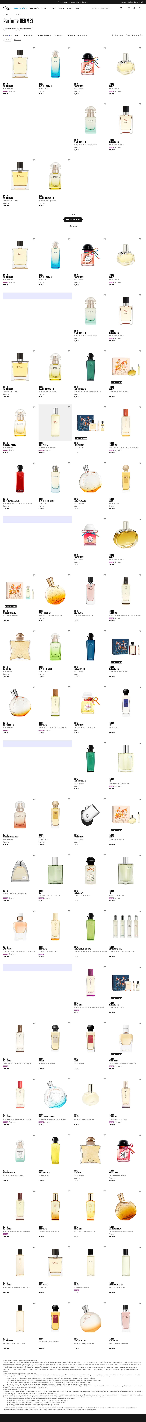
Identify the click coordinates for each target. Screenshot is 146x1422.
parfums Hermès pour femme (12, 1395)
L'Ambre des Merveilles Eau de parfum (121, 1231)
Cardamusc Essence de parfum (49, 1231)
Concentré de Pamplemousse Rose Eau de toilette (90, 951)
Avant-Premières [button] (20, 8)
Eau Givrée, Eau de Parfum (47, 447)
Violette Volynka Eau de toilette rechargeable (89, 1007)
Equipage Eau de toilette (47, 1063)
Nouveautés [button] (34, 8)
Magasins (123, 2)
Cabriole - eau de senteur (82, 895)
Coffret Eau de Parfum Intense (119, 392)
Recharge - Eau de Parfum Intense (14, 1343)
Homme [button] (52, 8)
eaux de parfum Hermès (9, 1366)
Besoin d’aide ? (138, 2)
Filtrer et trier (73, 226)
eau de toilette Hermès (73, 1364)
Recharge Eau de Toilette (117, 1287)
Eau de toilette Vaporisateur (48, 201)
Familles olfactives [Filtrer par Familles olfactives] (44, 35)
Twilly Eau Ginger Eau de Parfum (84, 727)
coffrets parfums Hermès (57, 1386)
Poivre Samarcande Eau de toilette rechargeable (125, 616)
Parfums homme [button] (25, 29)
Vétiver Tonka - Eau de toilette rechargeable (53, 727)
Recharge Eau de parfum (82, 1287)
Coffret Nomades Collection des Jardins (122, 951)
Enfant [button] (61, 8)
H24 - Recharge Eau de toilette (119, 783)
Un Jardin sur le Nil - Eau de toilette (85, 145)
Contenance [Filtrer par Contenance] (60, 35)
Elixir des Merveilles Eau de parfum (50, 616)
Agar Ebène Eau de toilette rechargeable (16, 1231)
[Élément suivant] (96, 2)
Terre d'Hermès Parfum (10, 201)
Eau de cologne (79, 671)
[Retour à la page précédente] (6, 15)
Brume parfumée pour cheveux (84, 1119)
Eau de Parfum (78, 89)
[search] (106, 9)
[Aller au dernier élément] (49, 2)
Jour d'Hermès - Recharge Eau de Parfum (122, 1063)
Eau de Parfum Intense (116, 145)
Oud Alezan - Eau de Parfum (118, 1119)
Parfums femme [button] (10, 29)
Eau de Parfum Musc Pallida (48, 951)
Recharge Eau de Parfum (117, 895)
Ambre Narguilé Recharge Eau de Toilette (16, 1287)
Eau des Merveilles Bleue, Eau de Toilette (52, 1119)
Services (130, 2)
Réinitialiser (17, 40)
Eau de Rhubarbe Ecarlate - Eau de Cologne (17, 503)
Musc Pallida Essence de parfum (84, 1231)
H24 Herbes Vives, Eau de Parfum (50, 895)
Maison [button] (78, 8)
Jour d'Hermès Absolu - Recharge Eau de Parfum (19, 951)
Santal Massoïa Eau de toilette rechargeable (17, 1063)
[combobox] (104, 8)
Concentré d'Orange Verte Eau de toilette (87, 392)
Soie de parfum (114, 503)
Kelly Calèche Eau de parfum (83, 616)
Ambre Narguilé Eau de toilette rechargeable (123, 447)
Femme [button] (44, 8)
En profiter (85, 2)
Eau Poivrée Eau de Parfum (118, 1175)
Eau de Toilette (8, 89)
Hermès (10, 1367)
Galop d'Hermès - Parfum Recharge (14, 894)
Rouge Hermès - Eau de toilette (49, 1341)
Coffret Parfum (79, 447)
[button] (20, 16)
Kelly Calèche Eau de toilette (118, 1343)
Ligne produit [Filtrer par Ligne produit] (28, 35)
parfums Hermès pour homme (16, 1397)
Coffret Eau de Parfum (116, 839)
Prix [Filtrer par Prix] (17, 35)
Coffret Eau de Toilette (10, 616)
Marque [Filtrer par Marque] (7, 35)
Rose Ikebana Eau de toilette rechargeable (17, 1119)
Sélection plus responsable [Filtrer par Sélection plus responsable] (77, 35)
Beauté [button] (69, 8)
